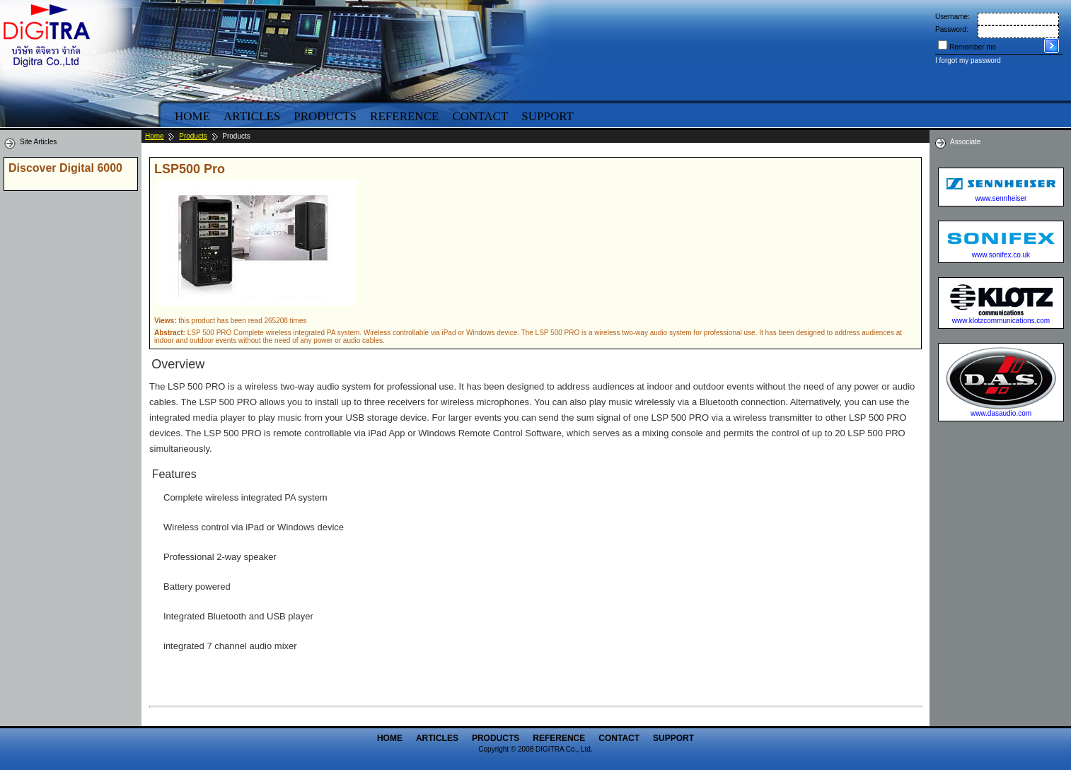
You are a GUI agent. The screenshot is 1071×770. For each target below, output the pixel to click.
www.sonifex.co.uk (1001, 255)
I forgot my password (968, 60)
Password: (951, 29)
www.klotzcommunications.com (1001, 321)
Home (192, 116)
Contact (480, 116)
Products (325, 116)
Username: (952, 17)
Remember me (972, 47)
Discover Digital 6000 (65, 168)
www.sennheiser (1001, 198)
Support (547, 116)
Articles (252, 116)
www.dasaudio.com (1001, 413)
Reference (404, 116)
